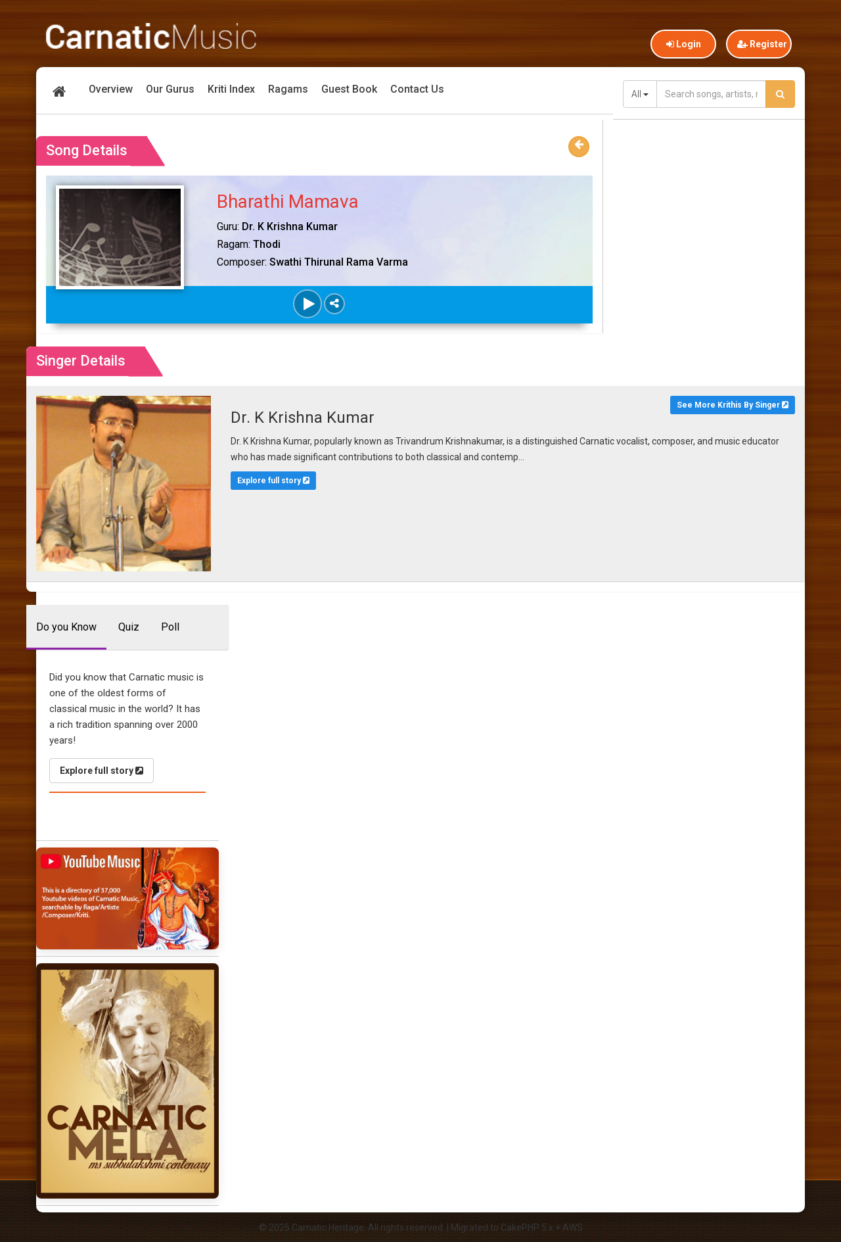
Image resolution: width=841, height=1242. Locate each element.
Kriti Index (231, 89)
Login (683, 44)
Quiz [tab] (128, 627)
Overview (111, 89)
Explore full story (273, 480)
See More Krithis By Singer (732, 405)
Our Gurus (170, 89)
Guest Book (349, 89)
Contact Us (417, 89)
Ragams (288, 89)
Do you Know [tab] (66, 627)
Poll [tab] (170, 627)
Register (762, 44)
